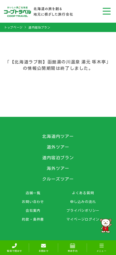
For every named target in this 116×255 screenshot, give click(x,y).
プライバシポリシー (82, 210)
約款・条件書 (33, 219)
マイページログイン (82, 219)
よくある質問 (83, 192)
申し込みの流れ (83, 201)
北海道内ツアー (58, 136)
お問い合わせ (33, 201)
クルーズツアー (58, 179)
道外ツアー (58, 147)
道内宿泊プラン (39, 27)
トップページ (13, 27)
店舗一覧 (33, 192)
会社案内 (33, 210)
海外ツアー (58, 168)
